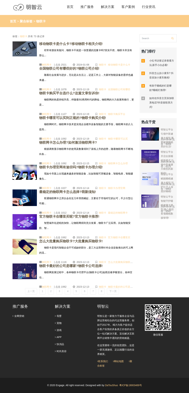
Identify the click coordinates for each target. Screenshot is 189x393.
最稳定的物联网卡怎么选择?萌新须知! (63, 191)
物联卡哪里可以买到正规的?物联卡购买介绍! (67, 117)
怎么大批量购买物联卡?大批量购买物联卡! (66, 240)
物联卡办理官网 (118, 187)
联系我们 (102, 361)
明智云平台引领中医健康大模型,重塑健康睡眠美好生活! (167, 138)
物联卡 (104, 64)
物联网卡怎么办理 (120, 162)
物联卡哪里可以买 (120, 138)
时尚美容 (61, 351)
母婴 (58, 316)
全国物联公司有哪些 (121, 88)
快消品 (59, 344)
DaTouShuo (111, 385)
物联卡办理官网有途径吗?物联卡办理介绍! (66, 166)
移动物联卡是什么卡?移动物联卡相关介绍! (66, 43)
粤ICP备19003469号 (130, 385)
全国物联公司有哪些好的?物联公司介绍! (64, 68)
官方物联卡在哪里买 (121, 236)
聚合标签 (26, 21)
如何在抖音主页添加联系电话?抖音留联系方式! (161, 102)
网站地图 (118, 361)
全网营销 (18, 316)
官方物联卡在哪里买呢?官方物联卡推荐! (64, 216)
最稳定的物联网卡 (120, 212)
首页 (13, 21)
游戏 (58, 330)
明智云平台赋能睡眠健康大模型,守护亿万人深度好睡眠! (167, 183)
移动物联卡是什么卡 (121, 64)
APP (58, 337)
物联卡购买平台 (118, 113)
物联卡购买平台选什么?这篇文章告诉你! (64, 92)
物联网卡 (47, 64)
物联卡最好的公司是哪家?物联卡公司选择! (66, 265)
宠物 (58, 323)
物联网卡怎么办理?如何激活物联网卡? (63, 142)
